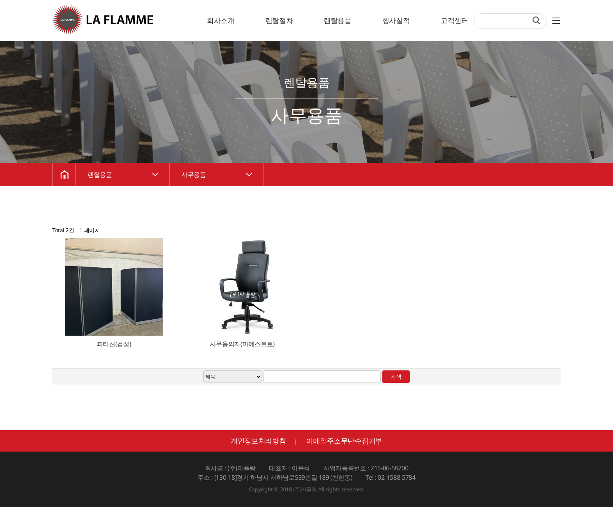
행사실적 (396, 20)
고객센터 (454, 20)
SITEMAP (564, 19)
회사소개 (221, 20)
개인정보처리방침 (258, 440)
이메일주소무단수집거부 (344, 440)
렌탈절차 (279, 20)
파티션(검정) (114, 344)
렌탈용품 (337, 20)
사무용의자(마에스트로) (242, 344)
